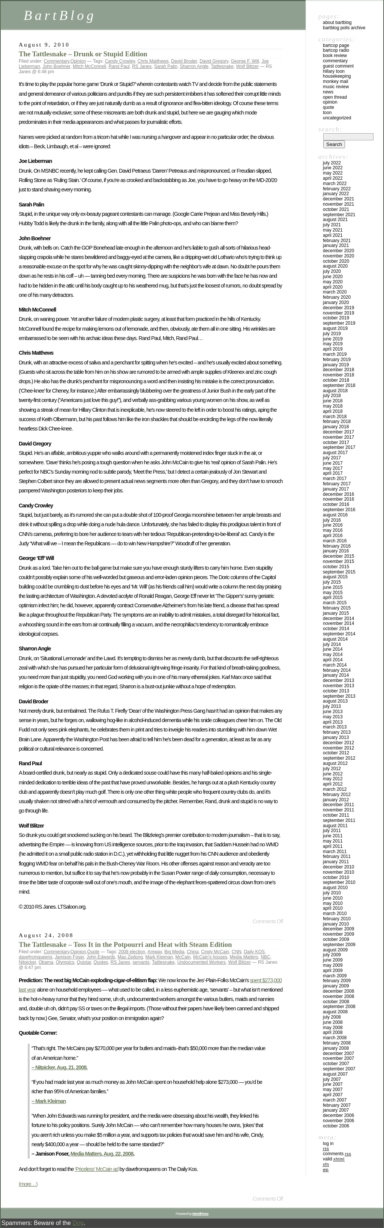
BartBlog (60, 15)
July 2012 (332, 768)
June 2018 (333, 400)
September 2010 (339, 882)
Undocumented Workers (201, 962)
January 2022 (336, 193)
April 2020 (333, 287)
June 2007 (333, 1084)
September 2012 (339, 758)
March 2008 (334, 1037)
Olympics (65, 962)
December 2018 (338, 369)
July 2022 (332, 163)
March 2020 (334, 292)
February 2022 (337, 188)
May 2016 (333, 530)
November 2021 (338, 204)
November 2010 (338, 872)
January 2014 (336, 675)
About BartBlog (337, 22)
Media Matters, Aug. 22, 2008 (101, 1154)
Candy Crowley (120, 61)
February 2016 (337, 546)
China (192, 951)
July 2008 (332, 1017)
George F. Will (245, 61)
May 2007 (333, 1089)
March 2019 (334, 354)
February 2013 (337, 732)
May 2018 (333, 406)
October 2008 (336, 1001)
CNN (237, 951)
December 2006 (338, 1115)
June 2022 (333, 167)
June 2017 (333, 463)
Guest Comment (338, 66)
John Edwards (101, 957)
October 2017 (336, 442)
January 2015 (336, 613)
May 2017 (333, 468)
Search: (330, 129)
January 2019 (336, 364)
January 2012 (336, 799)
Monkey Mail (335, 81)
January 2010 (336, 924)
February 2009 (337, 980)
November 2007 (338, 1058)
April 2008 (333, 1032)
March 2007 (334, 1100)
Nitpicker (27, 962)
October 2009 (336, 939)
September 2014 (339, 634)
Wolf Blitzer (247, 66)
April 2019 (333, 349)
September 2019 (339, 323)
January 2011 (336, 861)
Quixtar (84, 962)
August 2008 (335, 1011)
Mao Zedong (129, 957)
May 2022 (333, 173)
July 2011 (332, 830)
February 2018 (337, 421)
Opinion (78, 61)
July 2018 (332, 395)
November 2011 (338, 810)
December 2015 (338, 556)
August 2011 (335, 825)
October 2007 (336, 1063)
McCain (183, 957)
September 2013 (339, 696)
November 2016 (338, 499)
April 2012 (333, 784)
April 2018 (333, 411)
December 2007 (338, 1053)
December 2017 (338, 432)
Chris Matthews (153, 61)
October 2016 (336, 504)
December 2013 (338, 680)
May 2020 (333, 281)
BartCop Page (336, 45)
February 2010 (337, 918)
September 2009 (339, 944)
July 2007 (332, 1079)
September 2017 (339, 447)
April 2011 (333, 846)
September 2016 (339, 509)
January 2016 (336, 551)
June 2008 (333, 1022)
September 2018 (339, 385)
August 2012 (335, 763)
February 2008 (337, 1043)
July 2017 (332, 457)
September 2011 (339, 820)
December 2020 (338, 250)
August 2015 (335, 576)
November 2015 (338, 561)
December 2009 (338, 929)
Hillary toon (334, 71)
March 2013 (334, 727)
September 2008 (339, 1006)
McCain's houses (210, 957)
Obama (46, 962)
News (328, 92)
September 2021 (339, 214)
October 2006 (336, 1126)
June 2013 (333, 711)
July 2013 (332, 706)
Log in (328, 1143)
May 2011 (333, 841)
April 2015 (333, 597)
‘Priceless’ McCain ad (96, 1169)
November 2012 (338, 748)
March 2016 (334, 540)
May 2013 (333, 716)
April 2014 (333, 659)
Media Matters (244, 957)
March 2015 (334, 602)
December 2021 (338, 199)
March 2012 (334, 789)
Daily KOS (254, 951)
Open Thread (335, 97)
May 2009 (333, 965)
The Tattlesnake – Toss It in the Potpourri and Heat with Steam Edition (125, 944)
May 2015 (333, 592)
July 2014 (332, 644)
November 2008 (338, 996)
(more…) (28, 1184)
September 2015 (339, 572)
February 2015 (337, 608)
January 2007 (336, 1110)
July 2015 (332, 582)
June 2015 (333, 587)
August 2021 (335, 219)
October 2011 (336, 815)
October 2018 (336, 380)
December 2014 (338, 618)
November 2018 (338, 375)
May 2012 (333, 778)
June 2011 (333, 835)
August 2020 (335, 266)
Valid (334, 1159)
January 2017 (336, 489)
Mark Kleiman (159, 957)
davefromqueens (35, 957)
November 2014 (338, 623)
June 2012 (333, 774)
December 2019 (338, 307)
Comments (337, 1153)
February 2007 (337, 1105)
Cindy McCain (215, 951)
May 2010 (333, 903)
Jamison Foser (69, 957)
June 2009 (333, 960)
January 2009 (336, 986)
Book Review (335, 55)
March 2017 (334, 478)
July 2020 (332, 271)
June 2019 (333, 339)
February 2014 (337, 670)
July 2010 (332, 892)
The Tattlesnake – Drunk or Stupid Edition (83, 54)
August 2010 (335, 887)
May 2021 (333, 230)
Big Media (174, 951)
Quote (93, 951)
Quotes (100, 962)
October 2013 (336, 691)
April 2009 (333, 970)
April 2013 (333, 722)
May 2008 (333, 1027)
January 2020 (336, 302)
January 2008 (336, 1048)
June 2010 (333, 898)
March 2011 (334, 851)
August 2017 (335, 452)
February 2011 (337, 856)
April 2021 (333, 235)
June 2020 (333, 276)
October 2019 (336, 318)
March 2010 (334, 913)
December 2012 (338, 742)
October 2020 (336, 261)
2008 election (131, 951)
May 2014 (333, 654)
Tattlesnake (222, 66)
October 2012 (336, 752)
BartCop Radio (336, 50)
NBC (265, 957)
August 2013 (335, 701)
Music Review (336, 86)
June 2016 (333, 525)
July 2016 (332, 520)
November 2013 (338, 685)
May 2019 (333, 343)
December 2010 (338, 867)
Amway (154, 951)
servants (141, 962)
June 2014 (333, 649)
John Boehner (56, 66)
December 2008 (338, 991)
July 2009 (332, 954)
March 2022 (334, 183)
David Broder (184, 61)
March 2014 (334, 665)
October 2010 (336, 877)
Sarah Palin (165, 66)
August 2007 (335, 1074)
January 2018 (336, 426)
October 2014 (336, 628)
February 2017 (337, 483)
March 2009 (334, 975)
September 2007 (339, 1068)
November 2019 (338, 313)
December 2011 (338, 804)
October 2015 (336, 566)
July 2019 (332, 333)
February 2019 (337, 359)
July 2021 (332, 224)
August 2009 (335, 950)
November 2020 (338, 256)
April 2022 (333, 178)
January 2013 (336, 737)
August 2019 (335, 328)
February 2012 (337, 794)
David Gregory (214, 61)
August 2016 (335, 515)
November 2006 (338, 1120)
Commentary (56, 61)
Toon (327, 112)
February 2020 (337, 297)
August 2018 (335, 390)
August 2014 (335, 639)
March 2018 (334, 416)
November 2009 (338, 934)
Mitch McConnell (89, 66)
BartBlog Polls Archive (344, 27)
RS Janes (142, 66)
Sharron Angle (194, 66)
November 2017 (338, 437)
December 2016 (338, 494)
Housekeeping (337, 76)
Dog (77, 1223)
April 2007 (333, 1094)
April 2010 (333, 908)
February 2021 (337, 240)
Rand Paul (118, 66)
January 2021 (336, 245)
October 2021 (336, 209)
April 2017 (333, 473)
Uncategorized (337, 117)
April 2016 (333, 535)
